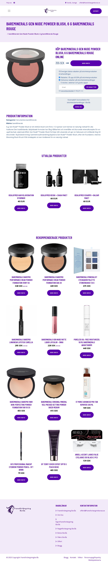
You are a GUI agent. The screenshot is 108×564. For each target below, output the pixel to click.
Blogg (59, 546)
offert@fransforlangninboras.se (89, 3)
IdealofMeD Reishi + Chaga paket (54, 195)
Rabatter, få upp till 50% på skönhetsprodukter (79, 77)
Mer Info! (86, 63)
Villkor (80, 557)
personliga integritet (67, 91)
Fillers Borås (62, 537)
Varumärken (21, 120)
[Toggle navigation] (9, 11)
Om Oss (60, 515)
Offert (59, 541)
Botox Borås (62, 533)
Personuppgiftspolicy (92, 557)
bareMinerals (31, 120)
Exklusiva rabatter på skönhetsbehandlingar (78, 80)
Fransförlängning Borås (66, 511)
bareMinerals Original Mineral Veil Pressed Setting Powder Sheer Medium (54, 405)
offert (96, 11)
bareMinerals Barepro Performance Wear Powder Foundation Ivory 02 (21, 280)
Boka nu (78, 107)
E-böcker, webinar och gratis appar (74, 83)
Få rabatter (91, 87)
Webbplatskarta (94, 560)
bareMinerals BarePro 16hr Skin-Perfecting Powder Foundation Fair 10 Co (21, 405)
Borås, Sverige (72, 3)
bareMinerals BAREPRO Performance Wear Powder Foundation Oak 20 (54, 280)
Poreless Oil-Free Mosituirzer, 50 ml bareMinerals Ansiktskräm (87, 342)
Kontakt (73, 557)
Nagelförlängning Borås (66, 529)
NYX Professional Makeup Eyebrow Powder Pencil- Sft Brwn (21, 467)
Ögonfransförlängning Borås (64, 523)
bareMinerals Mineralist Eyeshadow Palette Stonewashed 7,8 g (86, 280)
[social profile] (14, 3)
